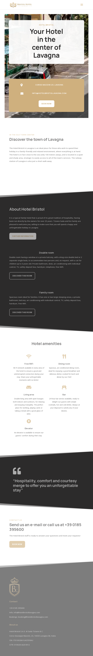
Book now (46, 104)
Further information (22, 236)
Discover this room (22, 276)
